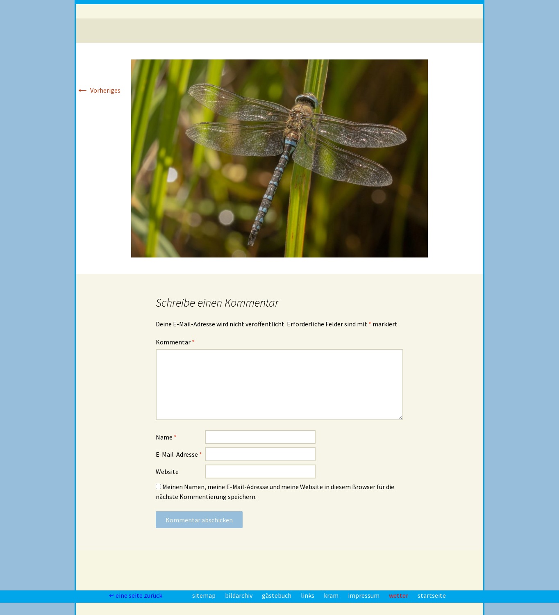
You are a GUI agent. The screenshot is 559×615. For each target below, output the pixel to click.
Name (166, 437)
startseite (432, 595)
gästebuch (277, 595)
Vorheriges (98, 90)
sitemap (204, 595)
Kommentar (175, 342)
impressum (364, 595)
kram (332, 595)
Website (167, 471)
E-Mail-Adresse (179, 454)
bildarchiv (239, 595)
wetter (399, 595)
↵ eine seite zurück (136, 595)
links (308, 595)
